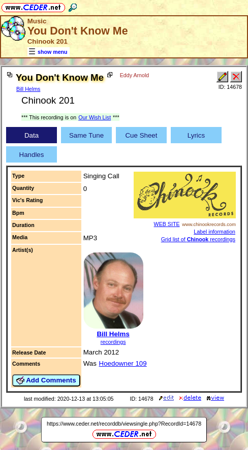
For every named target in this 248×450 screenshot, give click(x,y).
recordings (113, 342)
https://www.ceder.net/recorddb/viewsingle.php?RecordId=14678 (124, 424)
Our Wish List (94, 117)
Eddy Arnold (134, 75)
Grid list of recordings (198, 239)
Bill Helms (28, 89)
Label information (214, 232)
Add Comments (46, 380)
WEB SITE (167, 224)
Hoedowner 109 (123, 363)
